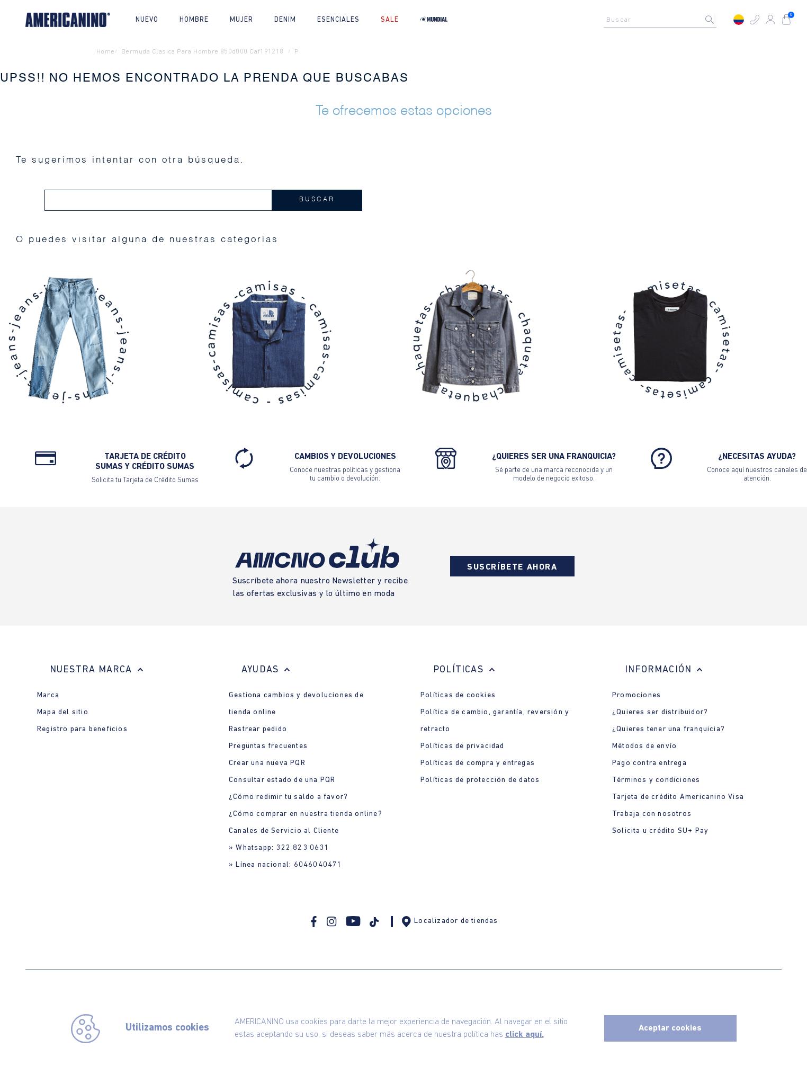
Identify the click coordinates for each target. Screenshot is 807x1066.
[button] (755, 20)
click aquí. (524, 1035)
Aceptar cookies (670, 1028)
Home (105, 51)
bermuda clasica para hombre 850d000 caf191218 (202, 51)
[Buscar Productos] (718, 19)
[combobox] (663, 19)
